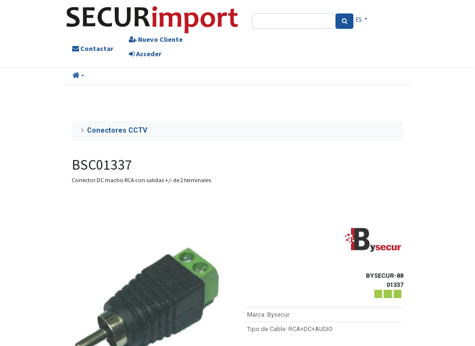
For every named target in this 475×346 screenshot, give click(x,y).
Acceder (145, 53)
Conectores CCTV (117, 130)
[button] (78, 76)
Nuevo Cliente (156, 39)
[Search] (344, 21)
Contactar (92, 48)
